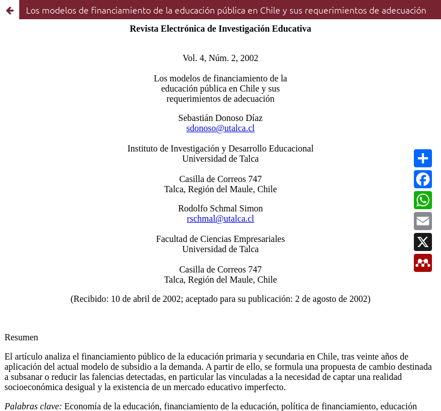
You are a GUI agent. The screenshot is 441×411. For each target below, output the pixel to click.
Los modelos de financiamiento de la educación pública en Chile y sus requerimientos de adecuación (226, 9)
